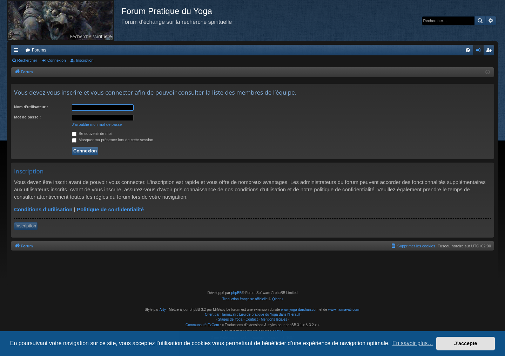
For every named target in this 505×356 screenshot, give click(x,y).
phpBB (236, 293)
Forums (39, 50)
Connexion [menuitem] (480, 51)
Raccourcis (17, 51)
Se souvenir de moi (92, 133)
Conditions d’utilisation (43, 209)
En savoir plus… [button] (412, 343)
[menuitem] (468, 50)
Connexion (56, 60)
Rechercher (27, 60)
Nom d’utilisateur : (31, 107)
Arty (163, 310)
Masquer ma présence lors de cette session (112, 140)
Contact (251, 319)
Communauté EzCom (202, 325)
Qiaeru (277, 299)
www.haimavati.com (343, 310)
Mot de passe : (27, 117)
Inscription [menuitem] (490, 51)
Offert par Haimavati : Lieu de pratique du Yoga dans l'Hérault (252, 314)
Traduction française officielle (245, 299)
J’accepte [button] (465, 343)
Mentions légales (274, 319)
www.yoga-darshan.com (299, 310)
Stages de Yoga (230, 319)
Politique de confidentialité (110, 209)
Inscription (85, 60)
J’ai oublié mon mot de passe (97, 124)
